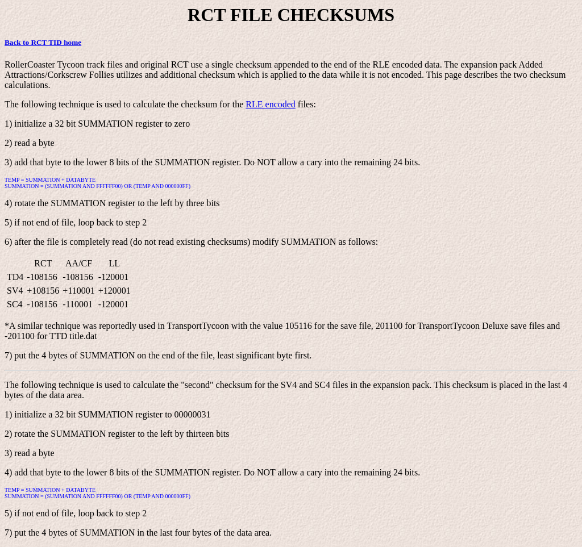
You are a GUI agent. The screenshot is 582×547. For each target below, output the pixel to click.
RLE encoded (271, 104)
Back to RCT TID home (43, 42)
